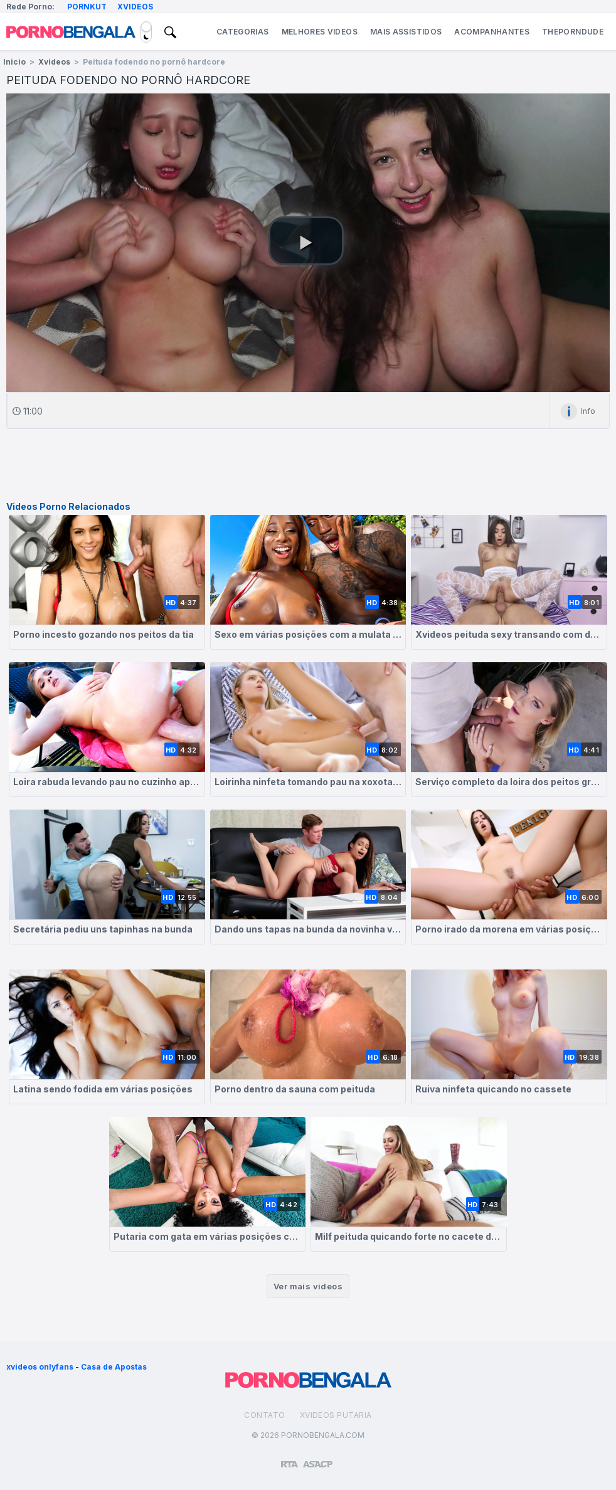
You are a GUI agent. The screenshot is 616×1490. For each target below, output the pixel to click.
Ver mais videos (308, 1286)
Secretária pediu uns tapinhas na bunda (103, 929)
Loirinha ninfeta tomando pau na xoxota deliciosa (308, 781)
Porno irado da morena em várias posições (509, 929)
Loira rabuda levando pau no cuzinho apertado (107, 781)
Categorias (242, 31)
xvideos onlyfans (39, 1366)
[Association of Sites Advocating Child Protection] (318, 1459)
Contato (264, 1415)
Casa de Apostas (114, 1366)
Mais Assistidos (406, 31)
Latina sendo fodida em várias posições (103, 1089)
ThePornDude (572, 31)
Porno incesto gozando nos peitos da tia (103, 634)
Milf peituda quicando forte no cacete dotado (408, 1236)
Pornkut (87, 6)
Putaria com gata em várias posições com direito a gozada (207, 1236)
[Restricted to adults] (289, 1459)
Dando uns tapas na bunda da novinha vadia (308, 929)
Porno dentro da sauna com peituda (295, 1089)
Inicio (14, 61)
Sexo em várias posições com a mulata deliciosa (308, 634)
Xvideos (135, 6)
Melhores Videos (320, 31)
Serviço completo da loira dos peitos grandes (509, 781)
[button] (306, 240)
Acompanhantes (491, 31)
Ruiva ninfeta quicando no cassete (493, 1089)
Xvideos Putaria (336, 1415)
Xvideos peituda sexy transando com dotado (509, 634)
